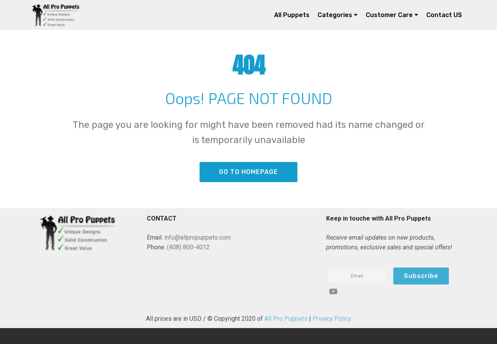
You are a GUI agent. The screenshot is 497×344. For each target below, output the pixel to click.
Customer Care (389, 15)
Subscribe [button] (421, 279)
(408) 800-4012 (188, 248)
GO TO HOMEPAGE (248, 172)
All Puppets (291, 15)
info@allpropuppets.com (197, 237)
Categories (335, 15)
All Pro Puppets (286, 321)
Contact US (444, 15)
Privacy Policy (332, 321)
